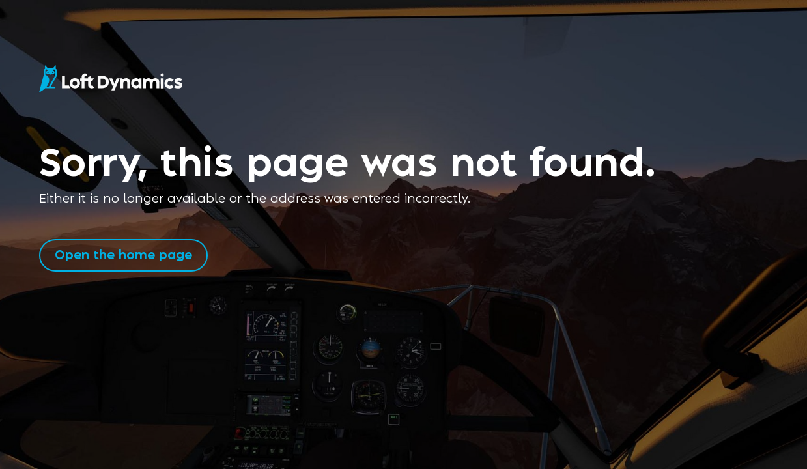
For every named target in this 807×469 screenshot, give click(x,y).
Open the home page (123, 254)
